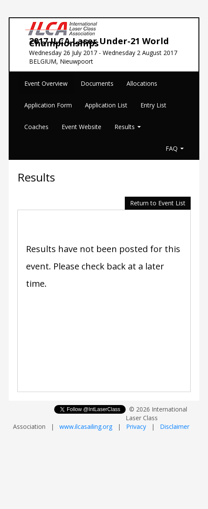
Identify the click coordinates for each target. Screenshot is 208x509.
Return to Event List (157, 203)
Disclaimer (174, 426)
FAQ (175, 148)
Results (127, 127)
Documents (97, 83)
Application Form (48, 105)
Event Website (81, 127)
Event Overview (46, 83)
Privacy (136, 426)
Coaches (36, 127)
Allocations (142, 83)
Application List (106, 105)
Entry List (153, 105)
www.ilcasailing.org (85, 426)
